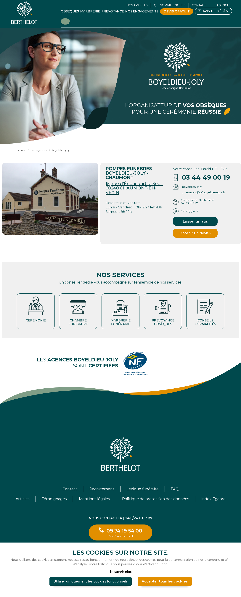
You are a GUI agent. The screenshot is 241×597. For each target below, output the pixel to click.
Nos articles (137, 5)
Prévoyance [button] (112, 11)
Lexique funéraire (142, 489)
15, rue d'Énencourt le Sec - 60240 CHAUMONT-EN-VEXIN (134, 188)
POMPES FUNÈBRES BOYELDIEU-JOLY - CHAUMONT (129, 173)
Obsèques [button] (70, 11)
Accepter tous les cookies (165, 581)
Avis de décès (215, 11)
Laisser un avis (195, 221)
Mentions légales (94, 499)
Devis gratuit (177, 11)
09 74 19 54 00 (124, 533)
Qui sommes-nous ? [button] (170, 5)
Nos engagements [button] (141, 11)
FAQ (175, 489)
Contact (199, 5)
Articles (23, 499)
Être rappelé (65, 21)
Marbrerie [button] (90, 11)
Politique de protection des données (155, 499)
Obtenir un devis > (195, 233)
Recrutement (101, 489)
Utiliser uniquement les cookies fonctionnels (90, 581)
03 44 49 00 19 (206, 177)
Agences (224, 5)
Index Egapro (213, 499)
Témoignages (54, 499)
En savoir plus (121, 571)
